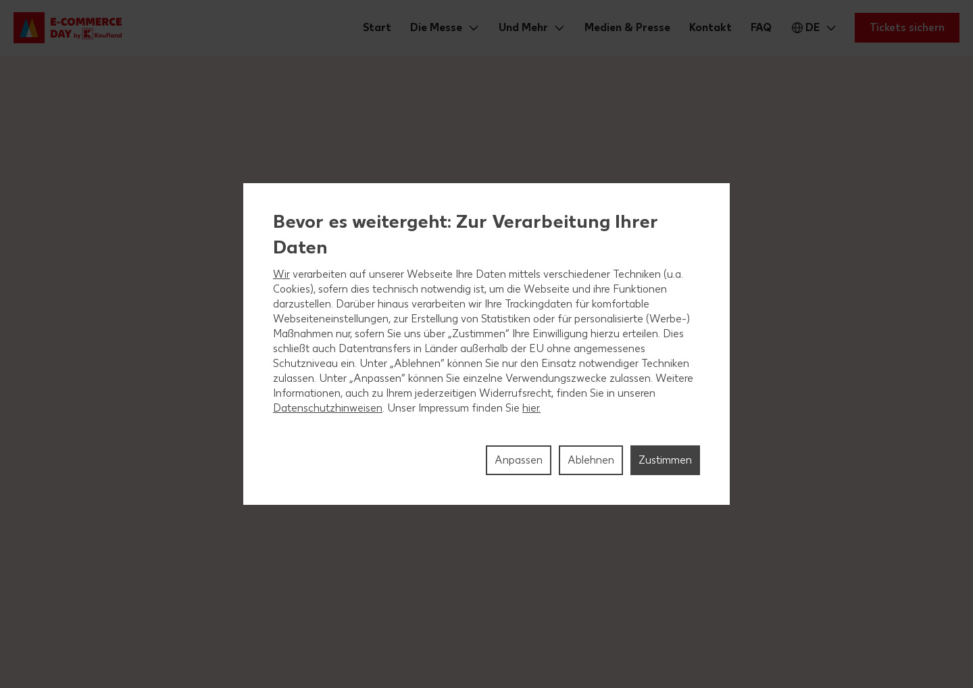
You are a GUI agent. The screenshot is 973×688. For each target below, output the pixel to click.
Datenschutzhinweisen (327, 407)
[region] (486, 344)
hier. (531, 407)
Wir (281, 274)
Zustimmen (665, 459)
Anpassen (519, 459)
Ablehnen (591, 459)
